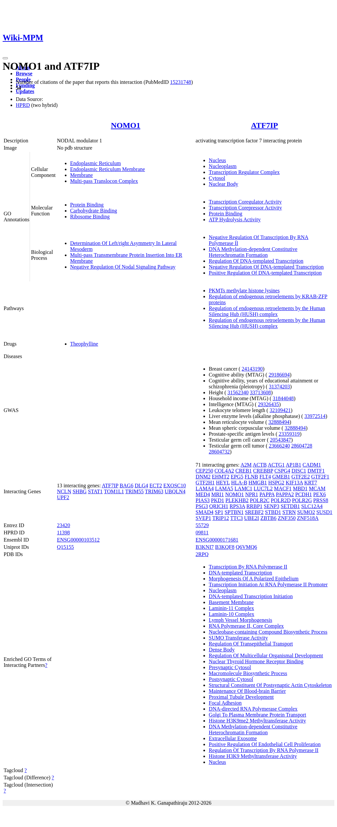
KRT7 (310, 482)
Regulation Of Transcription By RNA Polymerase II (263, 750)
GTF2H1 (205, 482)
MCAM (317, 488)
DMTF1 (315, 471)
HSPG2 (276, 482)
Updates (25, 91)
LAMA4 (204, 488)
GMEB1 (281, 476)
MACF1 (283, 488)
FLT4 (265, 476)
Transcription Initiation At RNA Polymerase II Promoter (268, 584)
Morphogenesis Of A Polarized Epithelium (253, 578)
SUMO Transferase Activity (238, 638)
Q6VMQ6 (246, 547)
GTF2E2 (300, 476)
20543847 (280, 440)
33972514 (314, 416)
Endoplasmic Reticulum (95, 163)
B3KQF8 (224, 547)
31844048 (283, 398)
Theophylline (84, 344)
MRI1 (217, 494)
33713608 (260, 392)
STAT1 (95, 491)
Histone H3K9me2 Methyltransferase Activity (257, 720)
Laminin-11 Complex (231, 608)
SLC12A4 (312, 506)
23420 (63, 525)
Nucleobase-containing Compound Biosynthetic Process (268, 632)
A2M (246, 465)
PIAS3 (202, 500)
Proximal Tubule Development (241, 697)
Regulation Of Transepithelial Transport (251, 643)
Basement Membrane (231, 602)
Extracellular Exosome (233, 738)
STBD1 (273, 512)
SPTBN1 (234, 512)
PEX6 (319, 494)
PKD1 (217, 500)
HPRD (23, 105)
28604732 (219, 451)
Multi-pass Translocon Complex (104, 181)
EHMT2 (220, 476)
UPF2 (63, 497)
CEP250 (204, 471)
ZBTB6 (268, 518)
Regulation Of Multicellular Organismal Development (266, 655)
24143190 (252, 369)
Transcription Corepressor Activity (245, 207)
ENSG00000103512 (78, 540)
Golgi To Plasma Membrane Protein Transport (257, 715)
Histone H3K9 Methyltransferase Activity (253, 756)
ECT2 (155, 485)
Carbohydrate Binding (93, 210)
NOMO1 (125, 125)
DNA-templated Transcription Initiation (251, 596)
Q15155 (65, 547)
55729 (202, 525)
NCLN (64, 491)
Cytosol (217, 178)
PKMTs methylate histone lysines (244, 290)
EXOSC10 (174, 485)
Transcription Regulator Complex (244, 172)
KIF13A (294, 482)
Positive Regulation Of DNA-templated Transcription (265, 273)
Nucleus (217, 160)
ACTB (260, 465)
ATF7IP (264, 125)
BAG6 (126, 485)
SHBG (79, 491)
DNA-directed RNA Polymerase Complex (253, 709)
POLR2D (281, 500)
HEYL (223, 482)
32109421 (280, 410)
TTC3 (236, 518)
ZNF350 (287, 518)
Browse (24, 73)
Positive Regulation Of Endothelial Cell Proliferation (265, 744)
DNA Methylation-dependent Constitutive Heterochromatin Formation (253, 252)
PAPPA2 (285, 494)
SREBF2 (254, 512)
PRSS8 (320, 500)
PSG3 (201, 506)
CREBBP (263, 471)
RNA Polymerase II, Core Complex (246, 626)
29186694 (279, 374)
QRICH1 (218, 506)
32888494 (279, 422)
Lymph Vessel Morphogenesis (240, 620)
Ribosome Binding (90, 216)
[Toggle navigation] (5, 58)
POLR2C (260, 500)
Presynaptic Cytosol (230, 667)
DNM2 (202, 476)
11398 (63, 532)
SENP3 (271, 506)
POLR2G (302, 500)
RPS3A (237, 506)
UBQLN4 (175, 491)
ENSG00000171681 (216, 540)
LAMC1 (243, 488)
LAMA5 (224, 488)
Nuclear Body (223, 184)
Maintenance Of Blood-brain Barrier (247, 691)
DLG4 (141, 485)
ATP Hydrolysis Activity (235, 219)
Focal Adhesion (225, 703)
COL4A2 (224, 471)
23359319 (289, 434)
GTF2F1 (320, 476)
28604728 (301, 446)
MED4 (202, 494)
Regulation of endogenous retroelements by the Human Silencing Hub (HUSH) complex (267, 311)
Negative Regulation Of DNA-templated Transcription (266, 267)
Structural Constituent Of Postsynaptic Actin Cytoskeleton (270, 685)
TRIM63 (154, 491)
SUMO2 (306, 512)
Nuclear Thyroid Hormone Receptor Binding (256, 661)
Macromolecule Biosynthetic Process (248, 673)
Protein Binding (87, 204)
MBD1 (300, 488)
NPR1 (251, 494)
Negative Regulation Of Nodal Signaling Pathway (122, 267)
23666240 (279, 446)
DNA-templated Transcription (240, 572)
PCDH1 (303, 494)
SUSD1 (324, 512)
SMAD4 (204, 512)
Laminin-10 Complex (231, 614)
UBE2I (251, 518)
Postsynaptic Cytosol (231, 679)
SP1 (219, 512)
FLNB (251, 476)
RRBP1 (254, 506)
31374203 (279, 386)
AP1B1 (293, 465)
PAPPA (266, 494)
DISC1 (299, 471)
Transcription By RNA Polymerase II (248, 567)
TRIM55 (134, 491)
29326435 (268, 404)
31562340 (237, 392)
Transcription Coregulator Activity (245, 202)
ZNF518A (308, 518)
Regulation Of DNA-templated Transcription (256, 261)
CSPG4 (282, 471)
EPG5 (237, 476)
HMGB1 (257, 482)
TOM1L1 (114, 491)
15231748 (180, 82)
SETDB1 (290, 506)
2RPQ (201, 554)
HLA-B (239, 482)
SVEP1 (203, 518)
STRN (289, 512)
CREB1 (243, 471)
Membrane (81, 175)
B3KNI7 (204, 547)
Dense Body (222, 649)
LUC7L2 (263, 488)
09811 (201, 532)
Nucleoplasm (222, 166)
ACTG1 (276, 465)
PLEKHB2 (236, 500)
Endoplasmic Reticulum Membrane (107, 169)
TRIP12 (220, 518)
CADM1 (311, 465)
